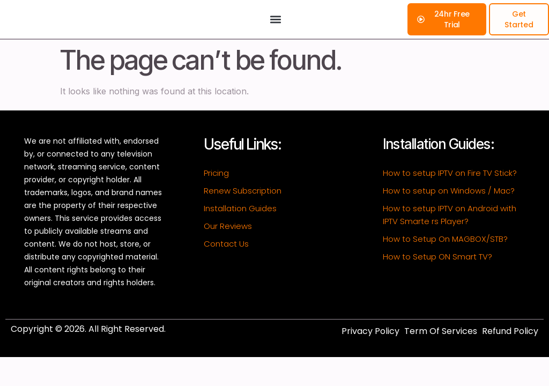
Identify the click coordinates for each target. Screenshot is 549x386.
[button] (275, 29)
